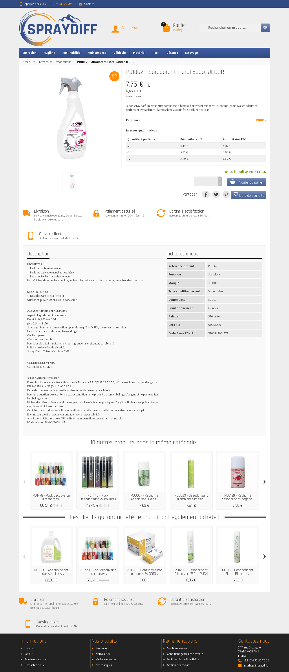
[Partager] (206, 194)
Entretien (30, 53)
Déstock (172, 53)
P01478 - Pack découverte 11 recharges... (51, 479)
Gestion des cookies (178, 628)
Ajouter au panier (246, 182)
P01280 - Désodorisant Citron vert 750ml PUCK (191, 553)
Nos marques (104, 628)
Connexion (129, 27)
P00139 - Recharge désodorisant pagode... (238, 479)
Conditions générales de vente (185, 617)
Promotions (102, 611)
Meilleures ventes (106, 623)
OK (265, 27)
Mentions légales (177, 611)
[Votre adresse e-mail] (134, 645)
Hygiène (49, 53)
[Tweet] (216, 194)
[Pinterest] (226, 194)
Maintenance (97, 53)
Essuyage (191, 53)
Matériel (139, 53)
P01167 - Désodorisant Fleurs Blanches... (237, 553)
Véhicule (120, 53)
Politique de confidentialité (183, 623)
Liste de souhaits (248, 194)
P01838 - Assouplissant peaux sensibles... (51, 553)
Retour (29, 617)
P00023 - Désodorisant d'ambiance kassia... (191, 479)
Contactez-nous (34, 628)
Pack (156, 53)
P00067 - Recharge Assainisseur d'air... (144, 479)
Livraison (30, 611)
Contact (86, 4)
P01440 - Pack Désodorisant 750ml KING (98, 479)
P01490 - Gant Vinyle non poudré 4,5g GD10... (145, 553)
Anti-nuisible (71, 53)
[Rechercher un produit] (230, 28)
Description (38, 235)
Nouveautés (103, 617)
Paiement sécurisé (35, 623)
